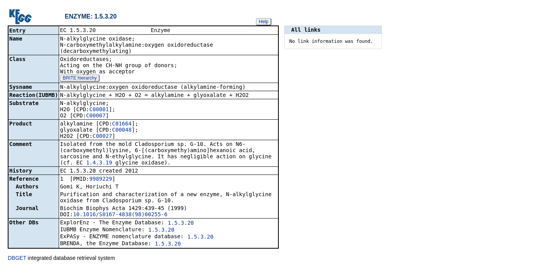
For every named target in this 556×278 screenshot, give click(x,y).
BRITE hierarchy (80, 78)
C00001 (99, 110)
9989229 (100, 179)
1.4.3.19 (99, 163)
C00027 (102, 137)
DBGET (17, 259)
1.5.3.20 (181, 223)
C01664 (122, 124)
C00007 (96, 116)
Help (263, 21)
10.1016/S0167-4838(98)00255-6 (120, 215)
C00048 (122, 130)
